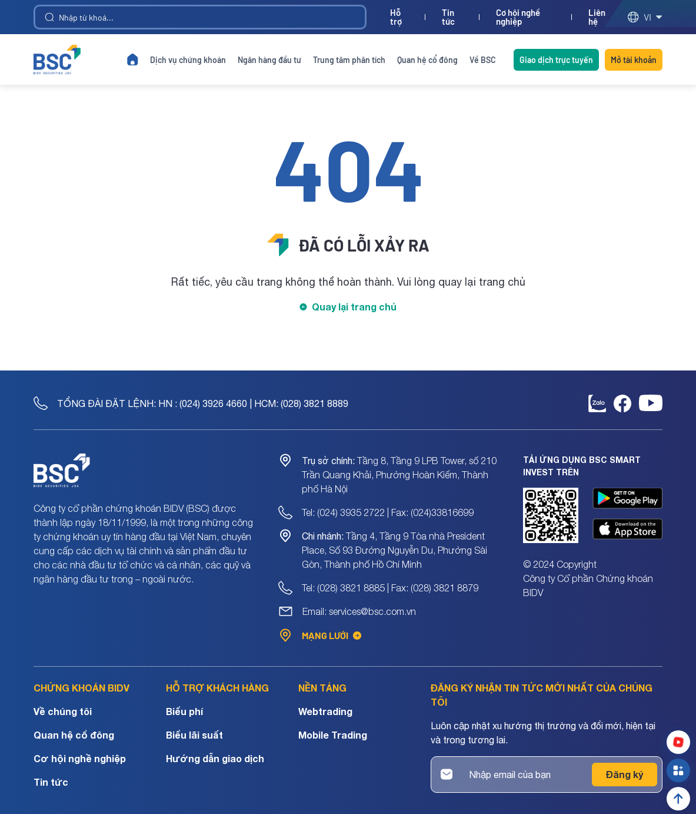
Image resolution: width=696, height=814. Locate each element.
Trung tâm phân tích (349, 60)
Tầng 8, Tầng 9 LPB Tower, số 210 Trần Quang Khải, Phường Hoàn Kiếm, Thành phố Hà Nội (399, 474)
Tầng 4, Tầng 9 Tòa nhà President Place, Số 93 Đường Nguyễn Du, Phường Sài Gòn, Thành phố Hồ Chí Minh (394, 550)
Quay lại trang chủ (354, 306)
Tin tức (448, 17)
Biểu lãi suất (194, 734)
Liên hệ (596, 17)
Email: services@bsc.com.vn (359, 611)
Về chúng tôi (63, 711)
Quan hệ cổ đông (427, 60)
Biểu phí (184, 711)
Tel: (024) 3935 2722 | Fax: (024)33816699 (388, 512)
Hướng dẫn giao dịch (215, 758)
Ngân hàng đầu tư (269, 60)
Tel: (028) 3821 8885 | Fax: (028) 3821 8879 (390, 588)
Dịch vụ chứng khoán (188, 60)
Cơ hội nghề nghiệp (518, 17)
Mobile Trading (332, 734)
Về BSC (482, 60)
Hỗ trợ (396, 17)
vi (644, 17)
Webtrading (325, 711)
